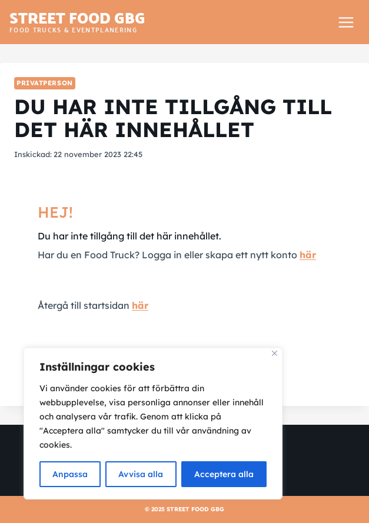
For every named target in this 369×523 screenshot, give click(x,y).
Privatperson (44, 83)
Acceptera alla (224, 474)
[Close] (274, 353)
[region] (153, 423)
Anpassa (70, 474)
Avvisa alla (140, 474)
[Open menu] (346, 22)
